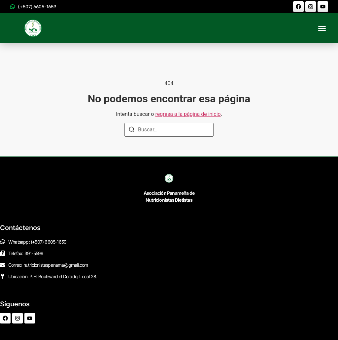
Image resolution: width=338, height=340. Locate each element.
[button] (322, 28)
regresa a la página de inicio (187, 114)
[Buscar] (131, 130)
